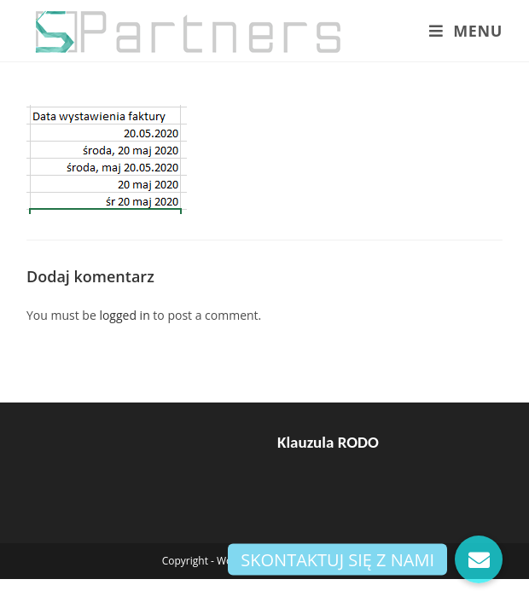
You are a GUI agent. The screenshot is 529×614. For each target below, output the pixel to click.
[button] (479, 559)
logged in (124, 315)
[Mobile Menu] (466, 30)
